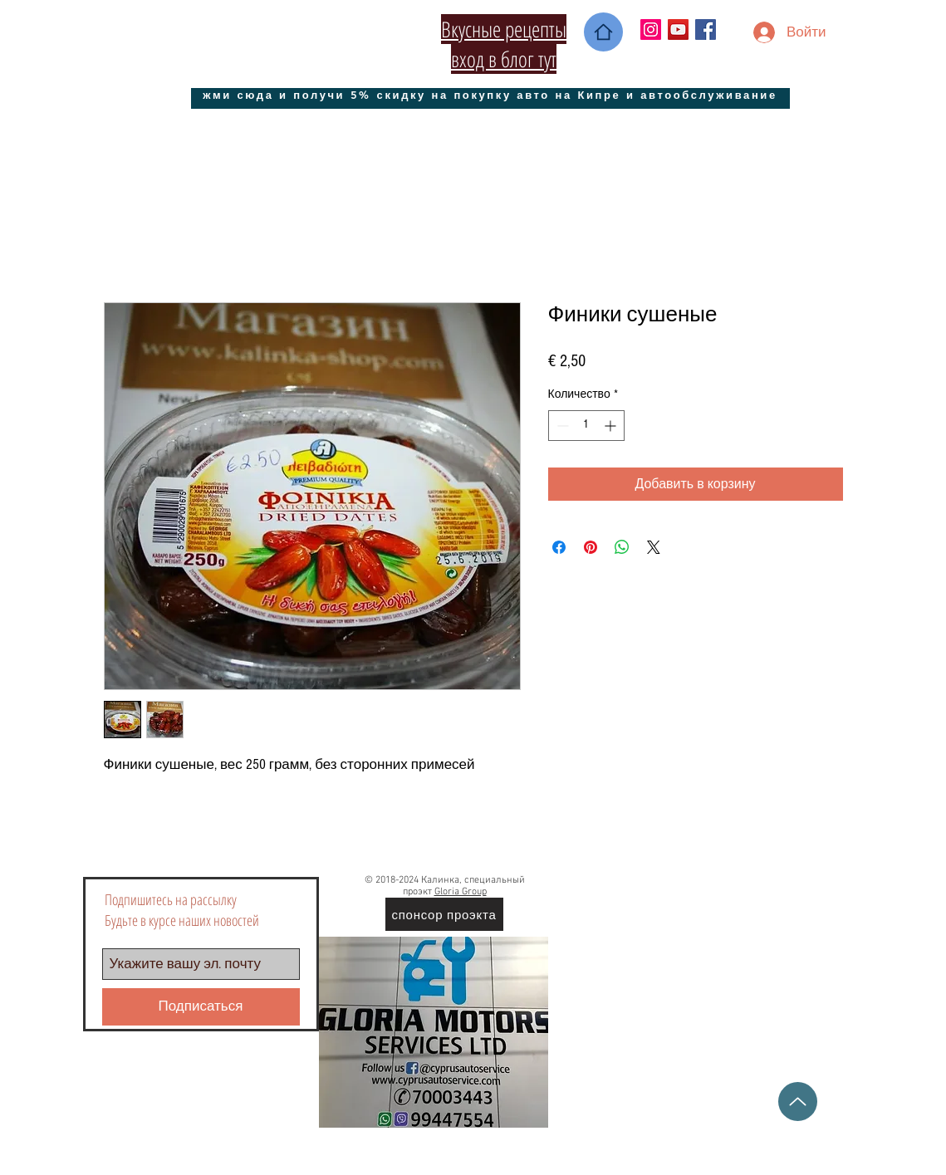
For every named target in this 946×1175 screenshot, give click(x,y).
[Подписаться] (201, 1007)
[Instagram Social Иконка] (650, 29)
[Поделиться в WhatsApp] (622, 547)
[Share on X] (654, 547)
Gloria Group (460, 892)
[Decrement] (561, 425)
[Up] (797, 1101)
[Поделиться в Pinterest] (590, 547)
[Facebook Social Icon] (705, 29)
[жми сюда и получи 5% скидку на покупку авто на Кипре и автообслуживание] (490, 94)
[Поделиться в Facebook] (559, 547)
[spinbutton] (586, 425)
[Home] (603, 31)
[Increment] (611, 425)
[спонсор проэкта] (444, 914)
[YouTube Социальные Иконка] (678, 29)
